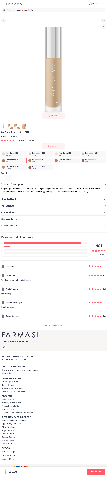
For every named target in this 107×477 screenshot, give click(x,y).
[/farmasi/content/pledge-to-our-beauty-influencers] (17, 413)
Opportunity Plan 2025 (11, 424)
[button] (96, 472)
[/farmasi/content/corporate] (9, 409)
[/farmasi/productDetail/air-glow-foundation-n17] (93, 160)
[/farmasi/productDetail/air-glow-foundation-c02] (14, 154)
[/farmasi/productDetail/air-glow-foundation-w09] (14, 167)
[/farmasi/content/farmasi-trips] (8, 451)
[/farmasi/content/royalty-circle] (8, 430)
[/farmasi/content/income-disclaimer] (14, 392)
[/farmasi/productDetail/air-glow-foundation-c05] (67, 154)
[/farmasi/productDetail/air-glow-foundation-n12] (14, 160)
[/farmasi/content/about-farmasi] (9, 399)
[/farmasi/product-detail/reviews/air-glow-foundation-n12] (53, 326)
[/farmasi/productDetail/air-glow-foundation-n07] (93, 154)
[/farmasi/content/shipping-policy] (10, 382)
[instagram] (4, 347)
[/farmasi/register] (14, 359)
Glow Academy (8, 427)
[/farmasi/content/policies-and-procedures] (12, 388)
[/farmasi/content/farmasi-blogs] (8, 440)
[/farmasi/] (14, 3)
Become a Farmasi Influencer (14, 420)
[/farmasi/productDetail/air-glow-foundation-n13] (40, 160)
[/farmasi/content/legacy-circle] (8, 434)
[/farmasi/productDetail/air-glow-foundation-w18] (40, 167)
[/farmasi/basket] (98, 3)
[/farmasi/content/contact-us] (7, 444)
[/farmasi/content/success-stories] (8, 437)
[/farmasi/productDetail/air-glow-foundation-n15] (67, 160)
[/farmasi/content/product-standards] (10, 406)
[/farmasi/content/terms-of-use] (8, 385)
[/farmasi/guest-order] (6, 373)
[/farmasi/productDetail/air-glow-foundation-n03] (40, 154)
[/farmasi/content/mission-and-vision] (12, 403)
